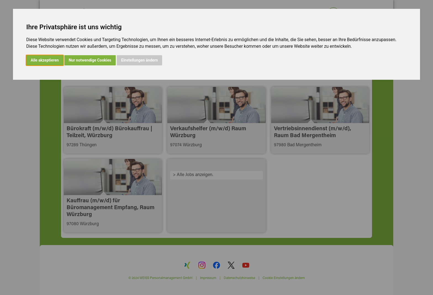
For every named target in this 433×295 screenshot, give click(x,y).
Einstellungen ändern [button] (139, 60)
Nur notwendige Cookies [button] (90, 60)
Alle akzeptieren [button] (45, 60)
